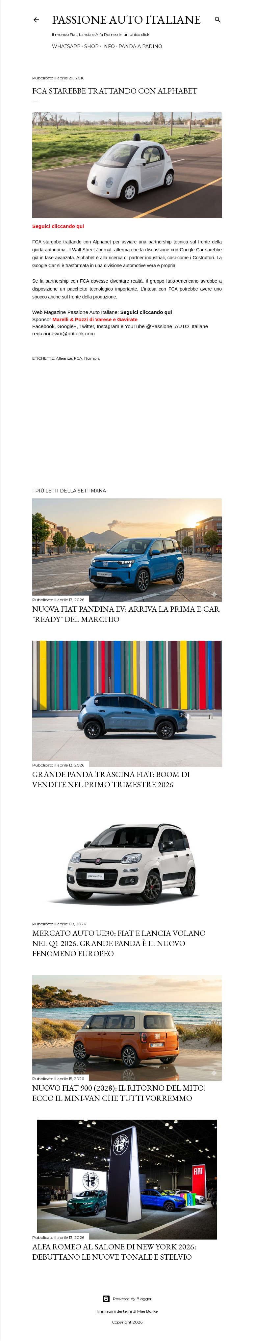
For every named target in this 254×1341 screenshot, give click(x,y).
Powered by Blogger (127, 1299)
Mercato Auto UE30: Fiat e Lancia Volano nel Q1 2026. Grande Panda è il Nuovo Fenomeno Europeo (119, 943)
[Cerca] (218, 18)
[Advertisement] (127, 425)
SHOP (91, 46)
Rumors (92, 358)
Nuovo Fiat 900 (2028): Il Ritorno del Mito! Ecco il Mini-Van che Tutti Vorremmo (119, 1093)
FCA (78, 358)
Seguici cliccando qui (58, 226)
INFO (108, 46)
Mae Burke (147, 1311)
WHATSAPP (66, 46)
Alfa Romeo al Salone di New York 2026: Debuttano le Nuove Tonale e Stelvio (114, 1252)
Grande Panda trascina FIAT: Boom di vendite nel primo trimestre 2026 (111, 779)
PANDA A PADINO (140, 46)
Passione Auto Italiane (126, 19)
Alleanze (64, 358)
